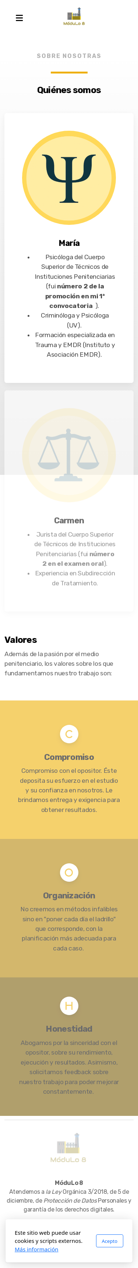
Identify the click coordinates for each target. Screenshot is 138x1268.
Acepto (109, 1241)
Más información (37, 1249)
